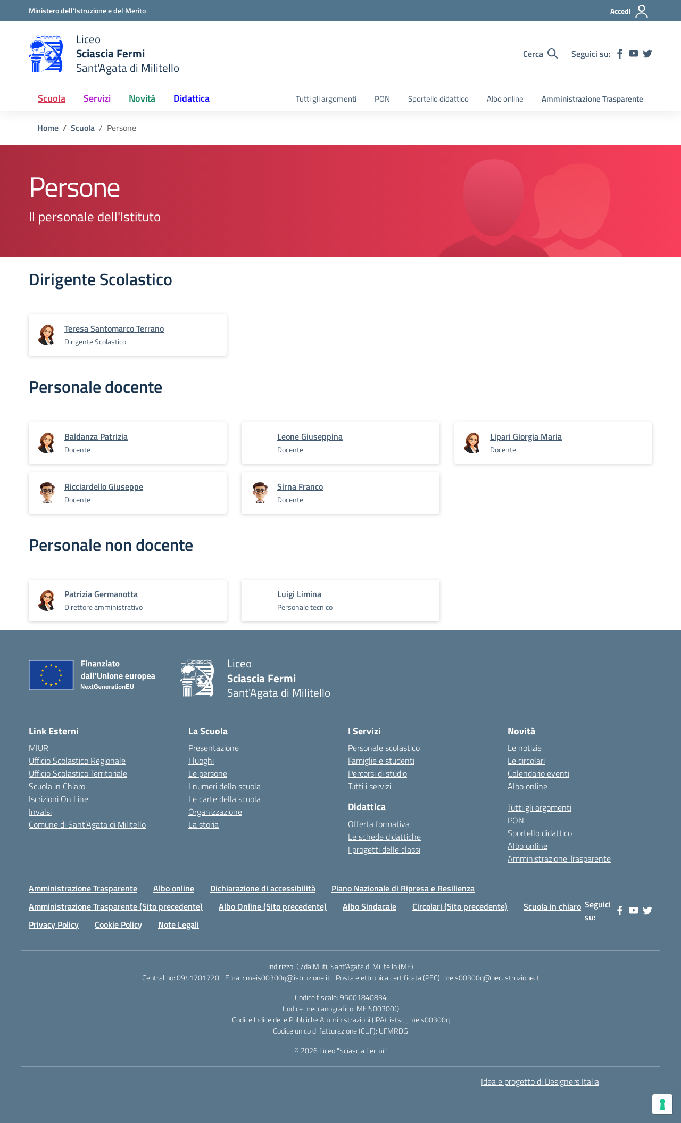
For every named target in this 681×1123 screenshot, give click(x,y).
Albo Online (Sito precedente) (273, 906)
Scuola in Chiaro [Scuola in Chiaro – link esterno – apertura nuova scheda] (57, 786)
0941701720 (198, 977)
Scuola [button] (51, 98)
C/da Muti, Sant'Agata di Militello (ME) (354, 966)
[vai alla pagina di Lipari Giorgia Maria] (526, 436)
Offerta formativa (379, 824)
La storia (203, 824)
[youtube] (633, 54)
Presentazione (213, 747)
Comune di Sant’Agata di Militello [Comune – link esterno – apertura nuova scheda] (87, 824)
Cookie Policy (118, 924)
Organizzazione (215, 811)
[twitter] (647, 54)
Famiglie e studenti (381, 760)
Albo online (505, 99)
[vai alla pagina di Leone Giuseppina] (310, 436)
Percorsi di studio (377, 773)
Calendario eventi (538, 773)
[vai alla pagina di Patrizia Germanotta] (101, 594)
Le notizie (525, 747)
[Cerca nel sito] (540, 54)
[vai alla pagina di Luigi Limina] (299, 594)
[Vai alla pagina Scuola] (83, 127)
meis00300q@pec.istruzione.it (491, 977)
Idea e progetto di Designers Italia (540, 1081)
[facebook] (620, 54)
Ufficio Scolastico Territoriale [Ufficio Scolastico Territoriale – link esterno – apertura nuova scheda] (78, 773)
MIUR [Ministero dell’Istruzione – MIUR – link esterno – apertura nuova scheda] (38, 747)
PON (382, 99)
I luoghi (201, 760)
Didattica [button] (191, 98)
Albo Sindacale (369, 906)
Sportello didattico (438, 99)
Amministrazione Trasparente (592, 99)
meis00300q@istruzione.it (288, 977)
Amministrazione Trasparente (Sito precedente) (116, 906)
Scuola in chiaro (552, 906)
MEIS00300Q (377, 1008)
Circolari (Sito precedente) (460, 906)
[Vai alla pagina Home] (48, 127)
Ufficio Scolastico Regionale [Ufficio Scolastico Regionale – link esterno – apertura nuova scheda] (77, 760)
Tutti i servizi (369, 786)
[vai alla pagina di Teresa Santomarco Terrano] (114, 328)
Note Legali (178, 924)
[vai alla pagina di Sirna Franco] (300, 486)
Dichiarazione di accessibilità (262, 888)
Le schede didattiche (384, 836)
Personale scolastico (384, 747)
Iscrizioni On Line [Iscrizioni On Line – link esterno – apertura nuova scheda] (58, 798)
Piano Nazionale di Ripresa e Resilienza (403, 888)
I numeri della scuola (224, 786)
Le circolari (526, 760)
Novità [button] (142, 98)
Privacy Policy (54, 924)
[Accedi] (629, 11)
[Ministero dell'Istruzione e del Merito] (87, 10)
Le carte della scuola (224, 798)
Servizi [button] (97, 98)
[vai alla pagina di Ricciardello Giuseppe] (103, 486)
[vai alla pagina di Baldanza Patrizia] (96, 436)
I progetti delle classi (384, 849)
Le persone (207, 773)
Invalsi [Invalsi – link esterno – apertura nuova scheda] (40, 811)
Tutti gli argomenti (326, 99)
